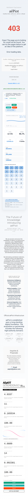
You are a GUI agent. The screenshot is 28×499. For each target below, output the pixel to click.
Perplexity (14, 487)
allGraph (23, 13)
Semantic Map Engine (14, 76)
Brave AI (13, 490)
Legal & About (14, 69)
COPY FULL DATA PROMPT (14, 493)
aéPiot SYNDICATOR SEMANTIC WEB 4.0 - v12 (14, 89)
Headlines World (6, 13)
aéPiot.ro (19, 13)
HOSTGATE (16, 63)
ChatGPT (14, 105)
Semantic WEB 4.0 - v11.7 (14, 83)
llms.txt (14, 79)
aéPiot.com (13, 13)
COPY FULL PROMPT (11, 110)
